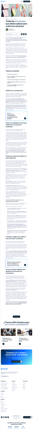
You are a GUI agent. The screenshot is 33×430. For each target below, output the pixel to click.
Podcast (24, 387)
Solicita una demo (16, 316)
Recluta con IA (3, 397)
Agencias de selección (4, 384)
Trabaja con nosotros (15, 387)
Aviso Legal (2, 405)
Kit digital (13, 390)
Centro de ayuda (3, 404)
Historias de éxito (14, 384)
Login (21, 1)
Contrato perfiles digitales (4, 387)
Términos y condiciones (4, 408)
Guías (23, 384)
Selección (2, 394)
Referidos (2, 402)
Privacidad (2, 407)
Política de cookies (3, 410)
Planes (2, 401)
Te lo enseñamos (26, 1)
